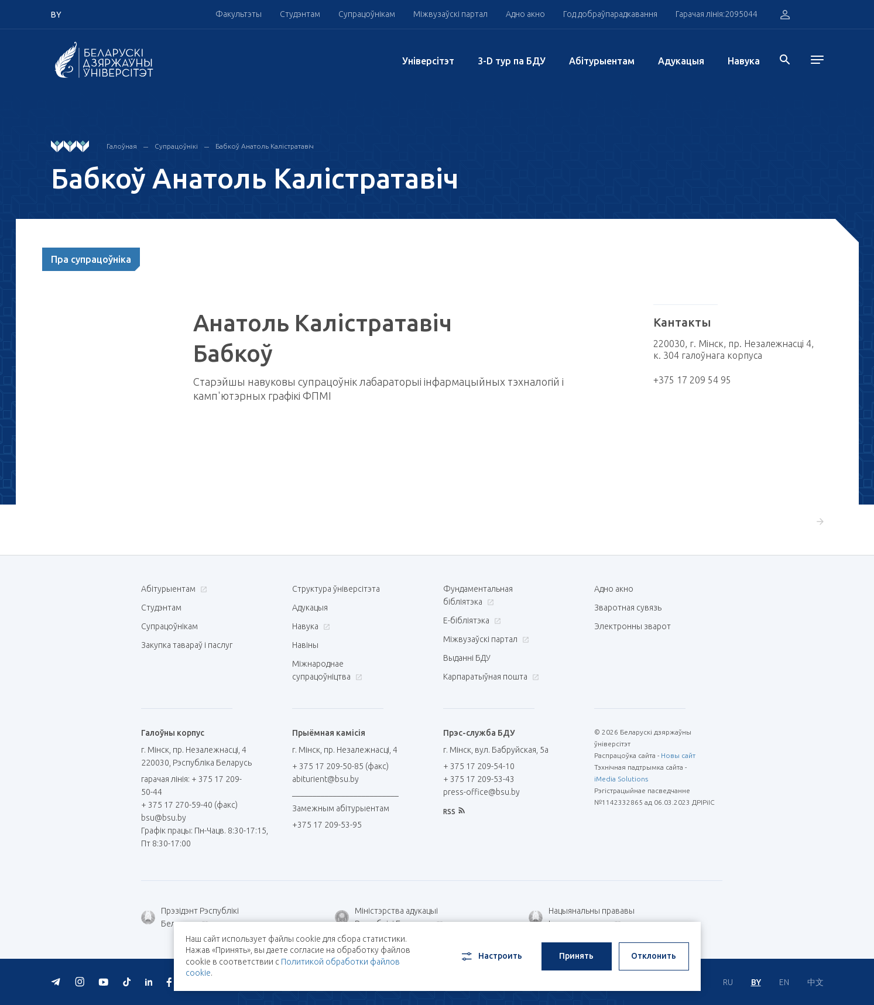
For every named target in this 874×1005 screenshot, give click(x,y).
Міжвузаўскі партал (450, 14)
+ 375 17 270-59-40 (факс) (189, 805)
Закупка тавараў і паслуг (186, 645)
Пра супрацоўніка (91, 259)
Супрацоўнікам (366, 14)
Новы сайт (678, 755)
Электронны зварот (632, 626)
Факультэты (238, 14)
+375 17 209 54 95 (692, 380)
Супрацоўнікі (176, 146)
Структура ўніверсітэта (336, 589)
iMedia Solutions (621, 779)
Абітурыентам (602, 61)
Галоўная (122, 146)
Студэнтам (300, 14)
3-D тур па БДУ (512, 61)
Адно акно (525, 14)
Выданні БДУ (467, 658)
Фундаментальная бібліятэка (478, 595)
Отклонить (653, 956)
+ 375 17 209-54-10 (479, 766)
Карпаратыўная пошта (489, 676)
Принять (576, 956)
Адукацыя (681, 61)
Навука (744, 61)
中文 (815, 982)
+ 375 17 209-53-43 (479, 779)
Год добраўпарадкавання (610, 14)
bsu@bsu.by (163, 817)
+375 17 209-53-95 (327, 824)
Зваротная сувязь (628, 607)
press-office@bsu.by (481, 792)
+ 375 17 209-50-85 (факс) (340, 766)
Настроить (491, 956)
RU (728, 982)
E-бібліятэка (470, 620)
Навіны (305, 645)
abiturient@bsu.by (325, 779)
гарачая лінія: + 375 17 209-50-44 (191, 785)
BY (756, 982)
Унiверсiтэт (428, 61)
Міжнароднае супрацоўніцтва (327, 670)
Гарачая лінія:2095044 (717, 14)
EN (784, 982)
